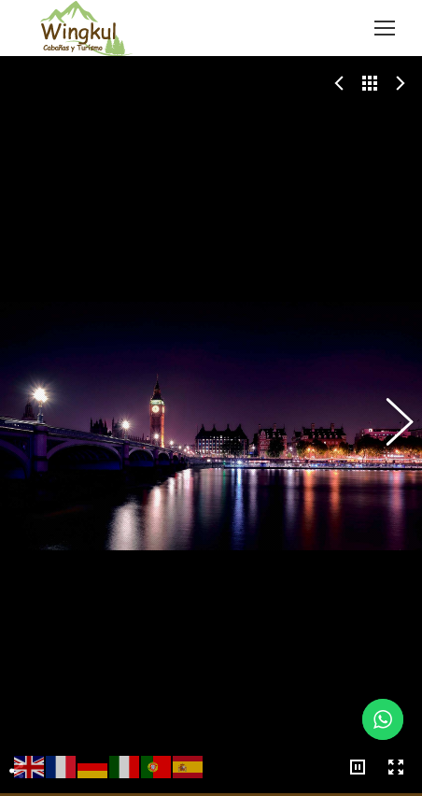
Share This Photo (16, 734)
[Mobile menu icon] (384, 28)
